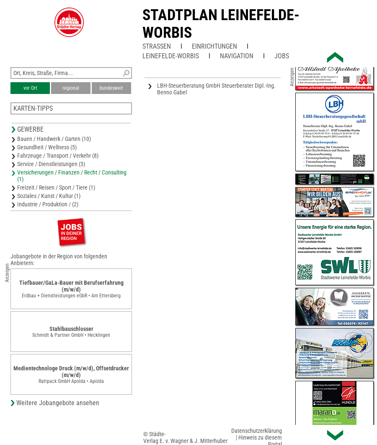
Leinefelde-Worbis (170, 56)
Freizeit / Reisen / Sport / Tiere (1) (56, 187)
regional (70, 88)
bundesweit (111, 88)
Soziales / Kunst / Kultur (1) (48, 196)
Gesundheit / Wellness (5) (47, 147)
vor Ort (30, 88)
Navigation (236, 56)
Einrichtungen (214, 46)
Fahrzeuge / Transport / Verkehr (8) (57, 155)
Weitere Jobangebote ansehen (57, 403)
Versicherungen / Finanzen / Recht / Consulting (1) (72, 175)
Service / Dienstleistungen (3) (51, 164)
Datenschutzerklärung (256, 430)
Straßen (156, 46)
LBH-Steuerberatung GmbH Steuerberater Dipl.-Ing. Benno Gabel (216, 89)
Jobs (281, 56)
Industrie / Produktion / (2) (47, 204)
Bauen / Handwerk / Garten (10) (54, 138)
